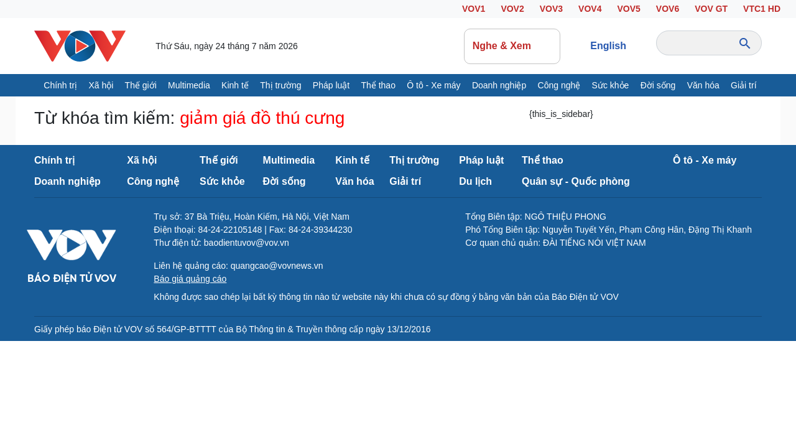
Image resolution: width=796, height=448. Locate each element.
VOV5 (628, 9)
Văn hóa (703, 85)
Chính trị (60, 85)
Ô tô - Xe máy (433, 85)
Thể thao (378, 85)
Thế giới (141, 85)
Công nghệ (559, 85)
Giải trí (743, 85)
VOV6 (667, 9)
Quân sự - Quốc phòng (576, 181)
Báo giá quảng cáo (190, 279)
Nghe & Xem (512, 46)
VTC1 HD (761, 9)
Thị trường (280, 85)
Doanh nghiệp (499, 85)
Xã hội (100, 85)
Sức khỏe (610, 85)
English (608, 45)
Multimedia (189, 85)
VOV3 (551, 9)
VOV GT (711, 9)
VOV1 (473, 9)
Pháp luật (331, 85)
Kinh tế (235, 85)
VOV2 (512, 9)
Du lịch (475, 181)
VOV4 (589, 9)
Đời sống (658, 85)
